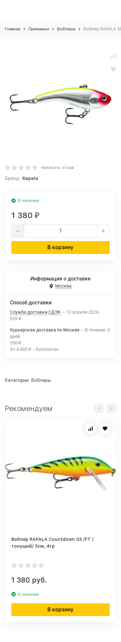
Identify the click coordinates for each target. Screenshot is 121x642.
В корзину (60, 247)
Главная (12, 28)
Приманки (38, 28)
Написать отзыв (57, 167)
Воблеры (66, 28)
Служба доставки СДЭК (35, 312)
